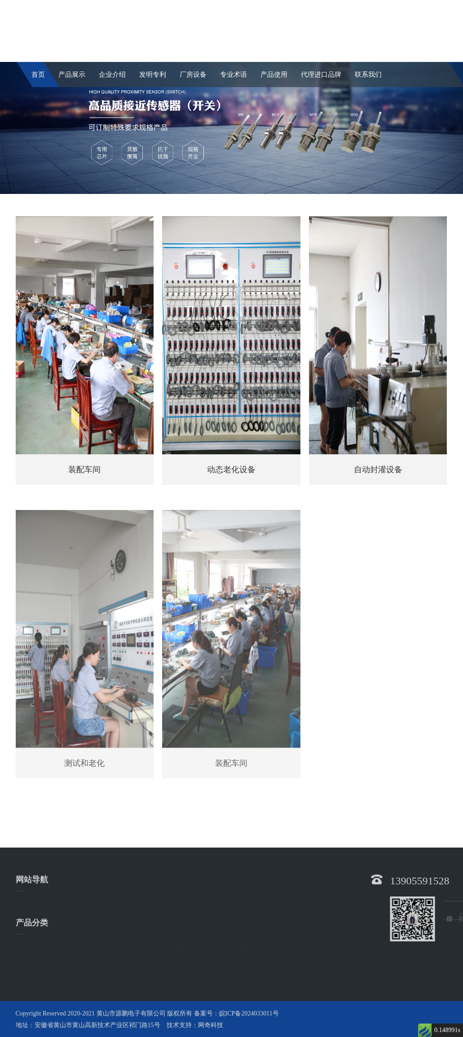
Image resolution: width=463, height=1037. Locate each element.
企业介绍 (112, 74)
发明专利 (152, 74)
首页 (38, 74)
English (430, 8)
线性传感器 (281, 946)
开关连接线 (76, 960)
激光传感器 (236, 946)
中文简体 (378, 8)
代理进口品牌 (321, 74)
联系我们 (368, 74)
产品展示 (71, 74)
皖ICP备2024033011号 (249, 1013)
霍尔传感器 (31, 960)
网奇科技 (210, 1025)
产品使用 (273, 74)
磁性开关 (143, 946)
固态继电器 (121, 960)
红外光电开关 (188, 946)
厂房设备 (193, 74)
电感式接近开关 (38, 946)
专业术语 (233, 74)
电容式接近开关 (95, 946)
